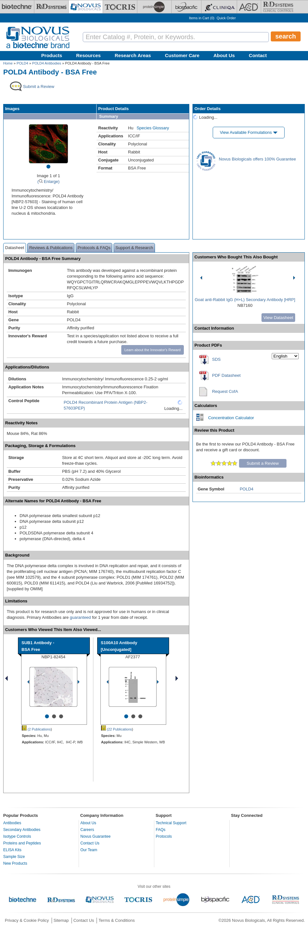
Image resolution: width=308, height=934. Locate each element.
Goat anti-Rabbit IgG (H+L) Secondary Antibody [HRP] (245, 299)
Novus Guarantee (96, 836)
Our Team (89, 850)
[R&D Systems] (51, 7)
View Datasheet (278, 317)
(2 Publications (36, 729)
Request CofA (225, 391)
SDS (216, 359)
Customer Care (182, 55)
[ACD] (249, 7)
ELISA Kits (12, 850)
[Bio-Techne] (17, 7)
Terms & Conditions (116, 920)
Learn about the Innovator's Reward (152, 350)
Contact (258, 55)
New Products (15, 863)
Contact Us (90, 843)
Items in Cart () (201, 18)
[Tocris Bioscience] (120, 7)
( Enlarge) (48, 181)
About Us (224, 55)
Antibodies (12, 823)
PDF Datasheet (226, 375)
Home (8, 63)
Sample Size (14, 856)
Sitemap (61, 920)
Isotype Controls (17, 836)
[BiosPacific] (186, 7)
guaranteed (80, 617)
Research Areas (133, 55)
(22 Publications (116, 729)
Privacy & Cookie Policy (27, 920)
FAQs (161, 829)
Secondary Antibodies (21, 829)
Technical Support (171, 823)
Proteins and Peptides (22, 843)
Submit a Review (263, 463)
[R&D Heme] (278, 7)
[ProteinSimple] (154, 7)
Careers (87, 829)
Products (51, 55)
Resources (88, 55)
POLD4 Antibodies (46, 63)
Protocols (164, 836)
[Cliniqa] (219, 7)
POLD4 (22, 63)
